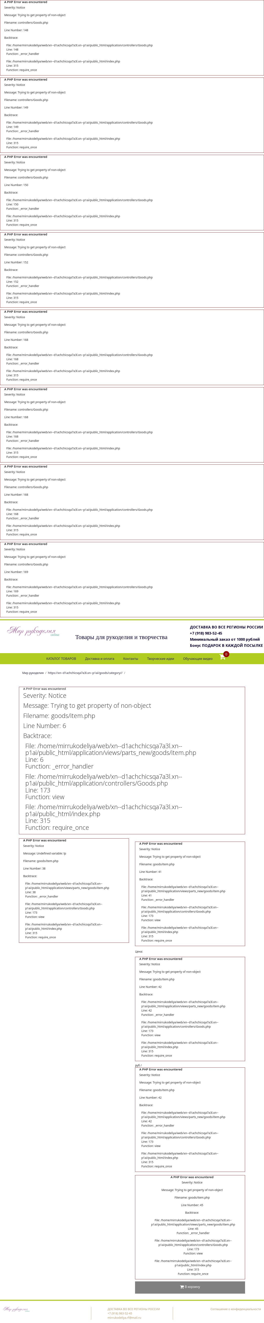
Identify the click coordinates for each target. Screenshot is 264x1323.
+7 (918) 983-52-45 (206, 633)
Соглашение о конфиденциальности (235, 1309)
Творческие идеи (160, 658)
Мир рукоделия (33, 673)
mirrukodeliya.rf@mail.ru (124, 1318)
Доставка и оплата (99, 658)
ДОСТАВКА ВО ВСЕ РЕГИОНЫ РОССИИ (226, 627)
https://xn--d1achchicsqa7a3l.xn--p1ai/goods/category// (85, 673)
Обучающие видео (198, 658)
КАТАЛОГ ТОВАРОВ (61, 658)
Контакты (130, 658)
